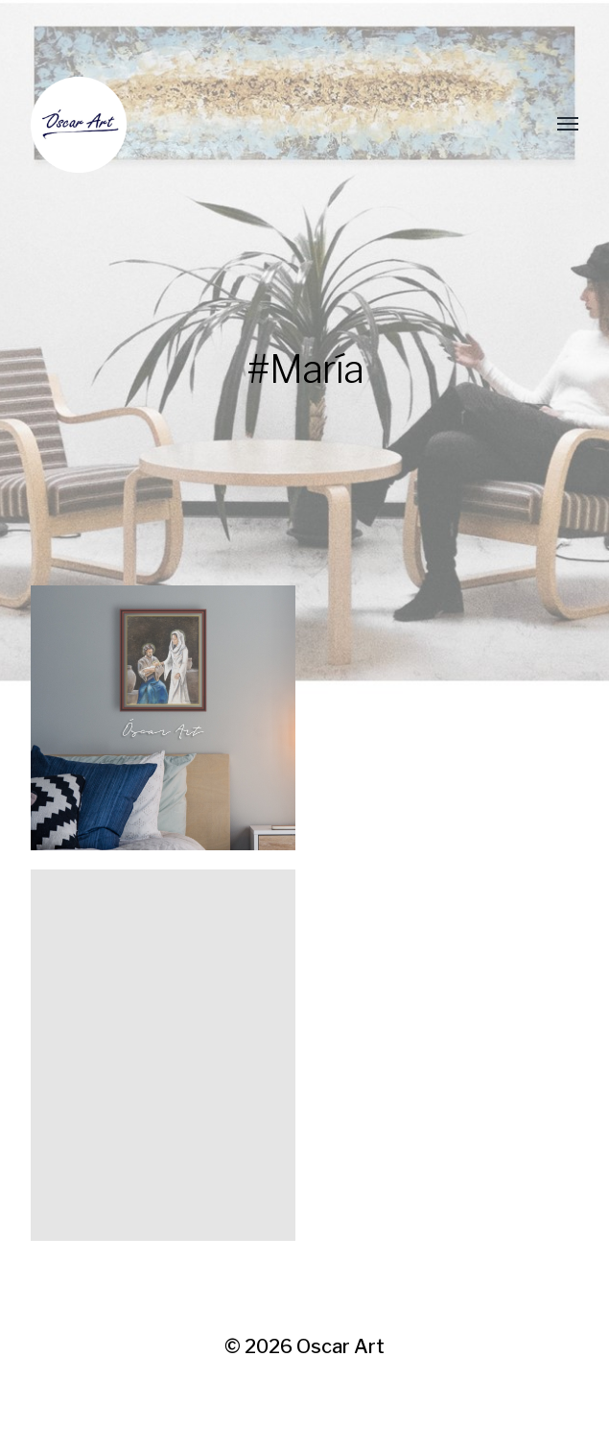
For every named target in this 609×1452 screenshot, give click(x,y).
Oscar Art (340, 1346)
